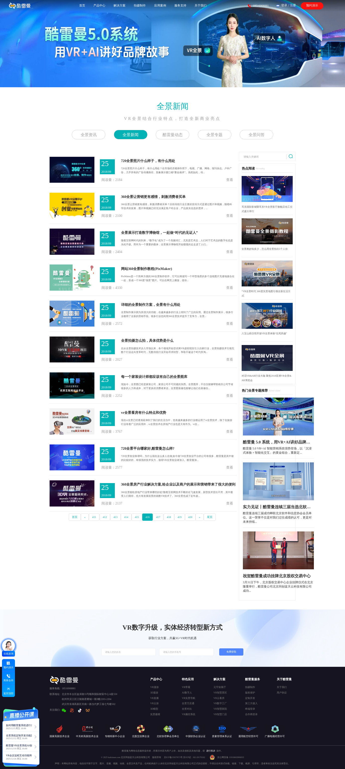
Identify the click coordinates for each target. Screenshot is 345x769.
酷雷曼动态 (173, 135)
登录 (284, 5)
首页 (74, 516)
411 (94, 516)
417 (158, 516)
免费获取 (231, 651)
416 (147, 516)
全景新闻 (173, 106)
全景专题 (214, 135)
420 (190, 516)
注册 (293, 5)
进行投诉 (210, 751)
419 (180, 516)
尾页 (209, 516)
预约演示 (312, 5)
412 (105, 516)
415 (137, 516)
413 (115, 516)
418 (169, 516)
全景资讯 (89, 135)
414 (126, 516)
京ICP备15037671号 (173, 757)
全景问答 (257, 135)
